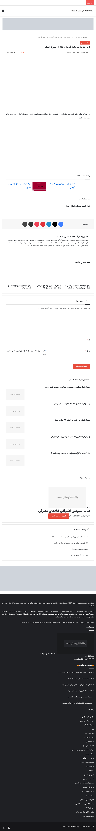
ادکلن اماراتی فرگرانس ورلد (85, 812)
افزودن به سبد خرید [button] (59, 516)
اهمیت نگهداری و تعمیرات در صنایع (80, 691)
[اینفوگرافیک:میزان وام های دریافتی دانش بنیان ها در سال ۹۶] (48, 276)
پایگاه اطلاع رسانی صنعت (70, 826)
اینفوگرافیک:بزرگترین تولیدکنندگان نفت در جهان (19, 286)
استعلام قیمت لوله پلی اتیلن (84, 783)
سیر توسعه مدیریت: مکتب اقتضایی (80, 697)
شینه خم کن (90, 766)
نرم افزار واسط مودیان (87, 762)
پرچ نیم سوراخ (89, 737)
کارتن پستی (90, 795)
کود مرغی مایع (89, 733)
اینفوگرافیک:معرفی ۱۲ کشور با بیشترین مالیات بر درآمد (69, 436)
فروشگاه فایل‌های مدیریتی (38, 614)
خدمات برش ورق (88, 745)
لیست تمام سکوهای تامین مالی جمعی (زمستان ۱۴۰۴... (69, 537)
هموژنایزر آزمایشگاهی (87, 799)
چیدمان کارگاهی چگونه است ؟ (78, 555)
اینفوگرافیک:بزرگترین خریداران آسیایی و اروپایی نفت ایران (67, 387)
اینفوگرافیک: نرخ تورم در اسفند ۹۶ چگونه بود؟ (72, 420)
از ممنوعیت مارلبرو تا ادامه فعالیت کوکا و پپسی (72, 403)
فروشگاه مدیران (22, 614)
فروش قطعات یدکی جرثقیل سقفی (83, 750)
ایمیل (87, 350)
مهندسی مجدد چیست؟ (80, 549)
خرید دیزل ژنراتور (88, 758)
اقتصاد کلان (70, 37)
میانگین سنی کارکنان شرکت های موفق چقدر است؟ (70, 453)
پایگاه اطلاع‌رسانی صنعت (86, 603)
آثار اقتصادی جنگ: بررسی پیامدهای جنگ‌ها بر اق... (71, 543)
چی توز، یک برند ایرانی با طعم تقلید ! (79, 678)
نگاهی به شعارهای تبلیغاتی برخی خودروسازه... (76, 684)
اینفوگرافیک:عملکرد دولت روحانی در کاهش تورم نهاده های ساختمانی (77, 286)
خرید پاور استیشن (88, 787)
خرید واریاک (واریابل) (87, 720)
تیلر (93, 729)
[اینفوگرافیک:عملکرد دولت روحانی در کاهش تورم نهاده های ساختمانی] (77, 276)
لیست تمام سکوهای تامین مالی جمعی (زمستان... (75, 672)
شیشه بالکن (90, 741)
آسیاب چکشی (89, 754)
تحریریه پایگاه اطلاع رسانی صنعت (77, 52)
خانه (87, 37)
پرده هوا (91, 770)
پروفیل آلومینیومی (88, 716)
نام (88, 340)
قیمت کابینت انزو (88, 816)
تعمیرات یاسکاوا (89, 725)
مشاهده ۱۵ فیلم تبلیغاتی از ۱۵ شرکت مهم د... (77, 703)
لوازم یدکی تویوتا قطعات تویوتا (84, 803)
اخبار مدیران (80, 37)
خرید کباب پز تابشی (87, 791)
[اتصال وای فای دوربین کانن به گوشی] (83, 186)
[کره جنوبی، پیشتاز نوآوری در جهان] (39, 186)
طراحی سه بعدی (88, 779)
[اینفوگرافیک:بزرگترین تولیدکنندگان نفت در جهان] (18, 276)
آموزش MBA (90, 808)
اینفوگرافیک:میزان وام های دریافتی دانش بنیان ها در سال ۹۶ (49, 286)
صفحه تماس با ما (54, 622)
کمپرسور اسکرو (89, 774)
